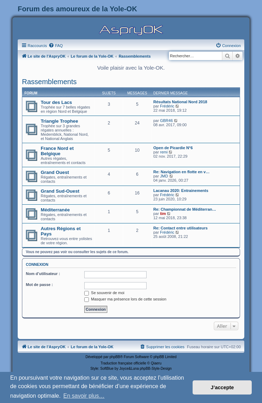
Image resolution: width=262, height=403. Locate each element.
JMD (164, 176)
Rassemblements (49, 82)
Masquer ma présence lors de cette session (125, 299)
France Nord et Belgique (57, 151)
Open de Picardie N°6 (173, 148)
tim (163, 213)
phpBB (114, 357)
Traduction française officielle (123, 363)
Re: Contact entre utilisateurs (180, 228)
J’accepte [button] (222, 387)
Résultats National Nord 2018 (180, 102)
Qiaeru (156, 363)
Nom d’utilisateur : (43, 273)
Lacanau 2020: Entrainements (180, 190)
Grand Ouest (55, 172)
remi (163, 152)
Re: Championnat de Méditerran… (184, 209)
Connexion (37, 264)
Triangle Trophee (59, 121)
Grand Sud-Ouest (60, 191)
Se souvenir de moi (104, 293)
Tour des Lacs (56, 102)
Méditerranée (55, 209)
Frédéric (167, 106)
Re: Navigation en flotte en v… (181, 172)
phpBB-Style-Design (156, 368)
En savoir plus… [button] (84, 396)
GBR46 (166, 120)
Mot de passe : (39, 284)
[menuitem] (56, 45)
